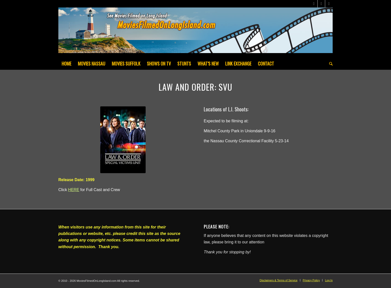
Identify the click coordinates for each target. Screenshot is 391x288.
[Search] (329, 63)
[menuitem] (66, 63)
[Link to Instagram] (329, 3)
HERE (73, 190)
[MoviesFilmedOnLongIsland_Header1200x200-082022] (195, 32)
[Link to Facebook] (321, 3)
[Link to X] (313, 3)
